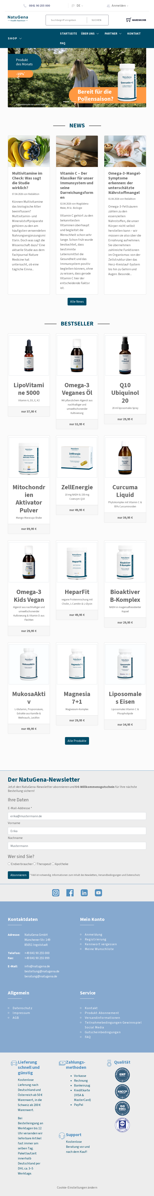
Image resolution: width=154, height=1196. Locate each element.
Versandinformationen (102, 1018)
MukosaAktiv (29, 698)
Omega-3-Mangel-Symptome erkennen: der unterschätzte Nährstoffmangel (124, 183)
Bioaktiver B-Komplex (125, 596)
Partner (114, 34)
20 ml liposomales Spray (125, 408)
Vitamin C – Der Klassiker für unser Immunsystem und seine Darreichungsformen (76, 185)
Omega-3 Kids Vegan (29, 596)
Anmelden (121, 5)
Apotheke (60, 864)
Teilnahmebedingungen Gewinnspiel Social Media (113, 1024)
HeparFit (77, 592)
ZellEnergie (77, 487)
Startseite (68, 34)
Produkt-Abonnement (102, 1013)
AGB (16, 1018)
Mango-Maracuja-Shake (29, 517)
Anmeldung (93, 934)
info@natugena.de (37, 966)
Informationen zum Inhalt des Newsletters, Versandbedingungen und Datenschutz (96, 875)
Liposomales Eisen (125, 698)
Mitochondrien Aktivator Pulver (29, 498)
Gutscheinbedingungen (103, 1032)
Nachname (15, 838)
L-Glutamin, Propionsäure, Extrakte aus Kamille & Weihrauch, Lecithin (29, 713)
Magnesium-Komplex (77, 709)
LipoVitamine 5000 (29, 389)
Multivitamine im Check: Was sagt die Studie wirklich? (27, 180)
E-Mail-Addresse (20, 808)
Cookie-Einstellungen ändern (77, 1187)
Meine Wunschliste (99, 949)
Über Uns (91, 34)
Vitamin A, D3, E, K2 (29, 400)
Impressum (21, 1013)
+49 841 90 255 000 (37, 953)
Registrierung (95, 939)
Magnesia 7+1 (77, 698)
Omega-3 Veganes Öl (77, 389)
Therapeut (42, 864)
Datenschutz (22, 1008)
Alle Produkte (77, 741)
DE (78, 5)
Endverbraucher (20, 864)
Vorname (14, 823)
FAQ (62, 43)
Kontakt (134, 34)
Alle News (77, 301)
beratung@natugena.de (40, 976)
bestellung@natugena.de (41, 971)
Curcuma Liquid (125, 491)
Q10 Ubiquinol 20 (125, 393)
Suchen (96, 20)
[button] (18, 77)
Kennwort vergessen (101, 944)
